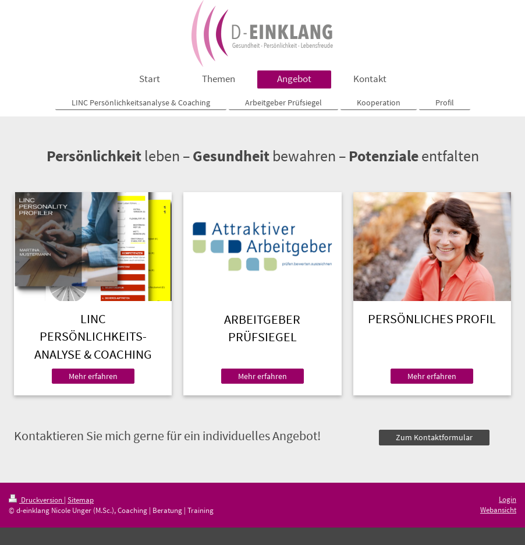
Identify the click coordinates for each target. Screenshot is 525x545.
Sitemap (81, 500)
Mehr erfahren (93, 376)
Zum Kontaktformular (434, 437)
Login (507, 499)
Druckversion (36, 500)
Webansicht (498, 510)
